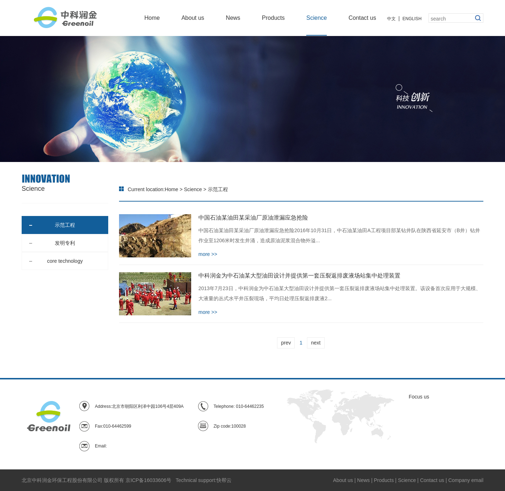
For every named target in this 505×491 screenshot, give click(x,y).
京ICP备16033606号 (149, 480)
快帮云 (224, 480)
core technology (56, 261)
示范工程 (52, 225)
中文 (391, 18)
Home (152, 18)
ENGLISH (412, 18)
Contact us (362, 18)
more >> (207, 254)
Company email (465, 480)
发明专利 (52, 243)
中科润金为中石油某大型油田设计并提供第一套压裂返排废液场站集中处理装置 (299, 275)
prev (286, 343)
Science (316, 18)
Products (273, 18)
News (233, 18)
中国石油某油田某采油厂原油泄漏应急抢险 (253, 218)
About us (192, 18)
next (315, 343)
